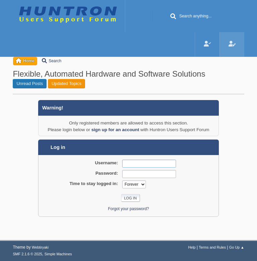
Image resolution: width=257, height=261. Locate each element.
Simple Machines (58, 254)
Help (191, 247)
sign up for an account (115, 129)
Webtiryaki (40, 247)
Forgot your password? (128, 208)
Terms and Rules (212, 247)
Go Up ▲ (236, 247)
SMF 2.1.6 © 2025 (27, 254)
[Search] (173, 16)
